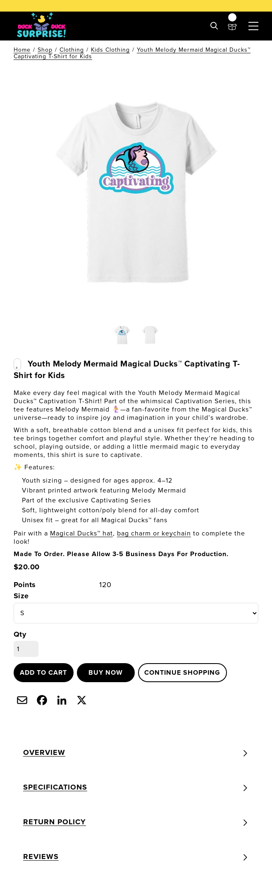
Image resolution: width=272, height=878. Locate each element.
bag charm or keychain (154, 533)
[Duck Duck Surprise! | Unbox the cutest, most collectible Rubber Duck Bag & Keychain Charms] (41, 26)
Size (21, 596)
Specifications (55, 787)
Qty (20, 634)
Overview (44, 752)
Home (22, 49)
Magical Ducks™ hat (81, 533)
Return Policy (54, 821)
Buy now (105, 672)
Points (25, 585)
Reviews (41, 856)
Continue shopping (182, 672)
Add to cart (43, 672)
